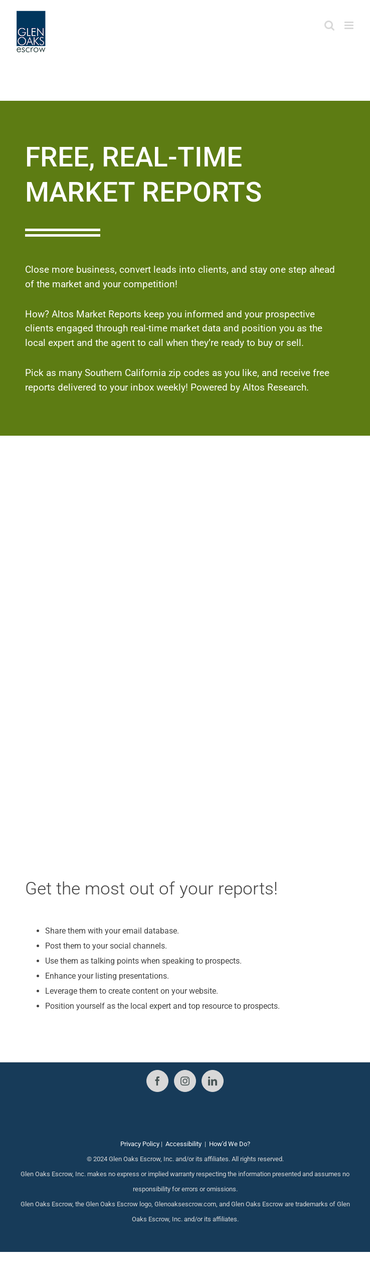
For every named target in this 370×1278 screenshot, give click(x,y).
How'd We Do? (229, 1144)
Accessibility (183, 1144)
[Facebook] (157, 1081)
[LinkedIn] (213, 1081)
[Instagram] (185, 1081)
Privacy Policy (139, 1144)
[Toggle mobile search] (329, 25)
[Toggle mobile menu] (349, 25)
